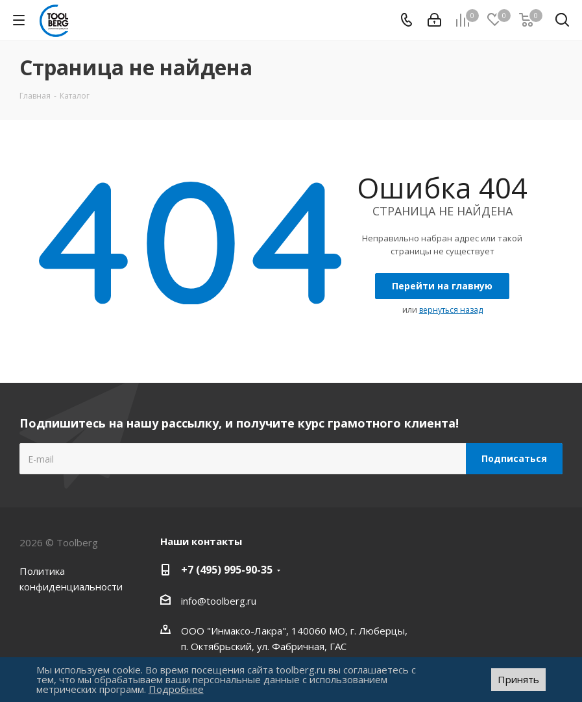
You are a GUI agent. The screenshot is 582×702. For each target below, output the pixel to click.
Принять (518, 679)
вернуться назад (451, 309)
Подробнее (176, 689)
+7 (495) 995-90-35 (227, 570)
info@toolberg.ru (218, 600)
